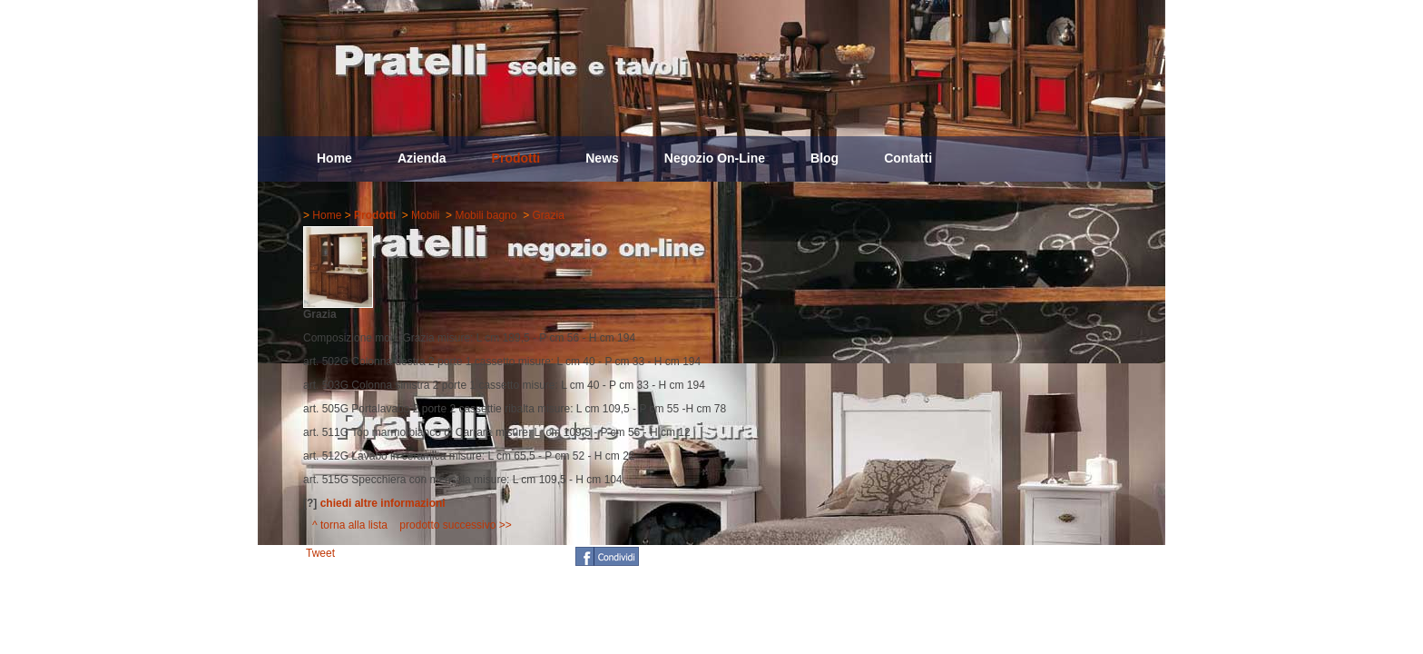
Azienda (422, 158)
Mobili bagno (485, 215)
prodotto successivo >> (455, 525)
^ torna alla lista (350, 525)
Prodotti (516, 158)
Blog (824, 158)
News (602, 158)
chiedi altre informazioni (383, 503)
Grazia (548, 215)
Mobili (425, 215)
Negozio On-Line (714, 158)
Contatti (908, 158)
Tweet (320, 553)
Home (334, 158)
